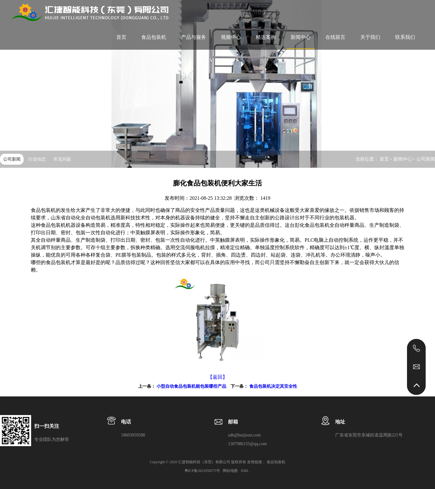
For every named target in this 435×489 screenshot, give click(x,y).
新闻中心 (402, 159)
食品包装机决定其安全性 (273, 386)
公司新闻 (12, 159)
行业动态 (37, 159)
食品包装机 (153, 37)
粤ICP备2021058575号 (203, 470)
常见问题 (62, 159)
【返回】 (217, 377)
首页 (384, 159)
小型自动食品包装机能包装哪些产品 (191, 386)
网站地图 (231, 470)
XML (245, 470)
